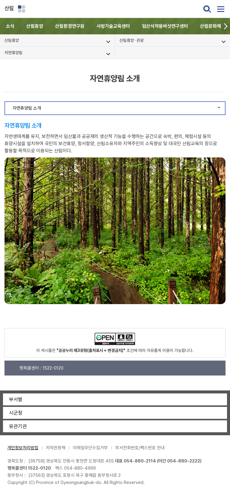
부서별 (15, 399)
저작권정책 (55, 447)
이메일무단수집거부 (90, 447)
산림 (9, 8)
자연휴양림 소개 (119, 109)
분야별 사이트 (21, 9)
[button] (225, 26)
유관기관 (18, 426)
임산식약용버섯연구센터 (165, 26)
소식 (10, 26)
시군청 (15, 413)
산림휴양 (34, 26)
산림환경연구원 (69, 26)
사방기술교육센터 (113, 26)
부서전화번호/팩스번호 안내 (140, 447)
